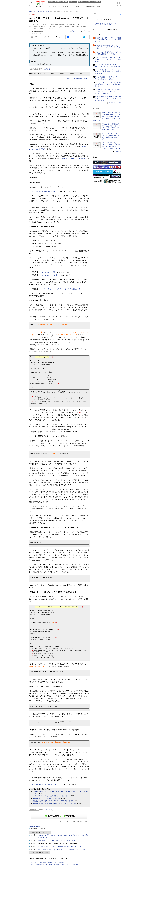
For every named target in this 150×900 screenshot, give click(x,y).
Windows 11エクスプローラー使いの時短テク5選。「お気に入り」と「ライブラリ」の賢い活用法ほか (108, 98)
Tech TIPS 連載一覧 (35, 827)
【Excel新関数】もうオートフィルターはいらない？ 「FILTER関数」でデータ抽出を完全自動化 (108, 71)
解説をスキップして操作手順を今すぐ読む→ (78, 79)
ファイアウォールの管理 (48, 275)
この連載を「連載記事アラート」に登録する (59, 816)
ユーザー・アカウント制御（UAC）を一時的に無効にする (60, 289)
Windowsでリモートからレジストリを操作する (47, 798)
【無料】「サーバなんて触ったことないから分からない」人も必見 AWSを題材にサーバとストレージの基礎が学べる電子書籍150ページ (106, 116)
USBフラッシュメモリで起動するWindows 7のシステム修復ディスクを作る (60, 846)
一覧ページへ (118, 151)
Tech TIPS (49, 810)
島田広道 (73, 31)
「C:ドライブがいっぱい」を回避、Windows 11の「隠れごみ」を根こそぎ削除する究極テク (108, 84)
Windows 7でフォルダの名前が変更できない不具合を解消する (56, 840)
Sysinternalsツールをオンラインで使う (73, 158)
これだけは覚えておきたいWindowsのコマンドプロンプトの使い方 (53, 801)
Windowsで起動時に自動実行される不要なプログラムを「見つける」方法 (55, 803)
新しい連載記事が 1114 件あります (41, 832)
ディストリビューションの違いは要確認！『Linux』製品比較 (47, 862)
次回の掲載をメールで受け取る (39, 828)
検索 (119, 13)
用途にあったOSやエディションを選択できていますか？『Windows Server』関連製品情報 (54, 865)
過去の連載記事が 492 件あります (40, 852)
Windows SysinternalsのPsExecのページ (45, 191)
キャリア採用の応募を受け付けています (105, 24)
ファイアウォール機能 (48, 272)
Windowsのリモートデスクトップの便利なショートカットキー (51, 796)
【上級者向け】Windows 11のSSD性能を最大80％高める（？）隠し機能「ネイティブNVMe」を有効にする (108, 91)
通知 (49, 37)
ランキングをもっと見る (115, 103)
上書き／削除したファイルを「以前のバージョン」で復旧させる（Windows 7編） (62, 850)
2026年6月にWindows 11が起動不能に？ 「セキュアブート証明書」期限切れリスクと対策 (108, 47)
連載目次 (47, 69)
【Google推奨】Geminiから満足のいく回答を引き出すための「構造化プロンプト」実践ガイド (108, 59)
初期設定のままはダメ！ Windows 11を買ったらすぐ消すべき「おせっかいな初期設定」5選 (108, 39)
